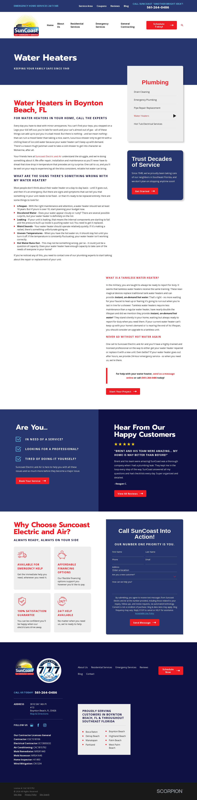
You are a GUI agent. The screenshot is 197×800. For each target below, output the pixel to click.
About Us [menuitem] (60, 25)
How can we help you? (119, 582)
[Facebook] (38, 725)
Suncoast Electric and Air (48, 156)
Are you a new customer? (120, 575)
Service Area (86, 6)
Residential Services (101, 667)
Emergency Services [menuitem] (102, 25)
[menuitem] (155, 92)
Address (112, 567)
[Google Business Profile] (31, 725)
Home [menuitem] (50, 25)
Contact (90, 673)
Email (144, 559)
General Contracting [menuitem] (128, 25)
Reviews (115, 6)
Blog (126, 6)
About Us (83, 667)
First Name (114, 552)
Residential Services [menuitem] (77, 25)
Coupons (102, 6)
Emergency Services (125, 667)
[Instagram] (44, 725)
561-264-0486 (158, 7)
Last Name (147, 552)
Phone (112, 559)
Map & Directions (39, 713)
